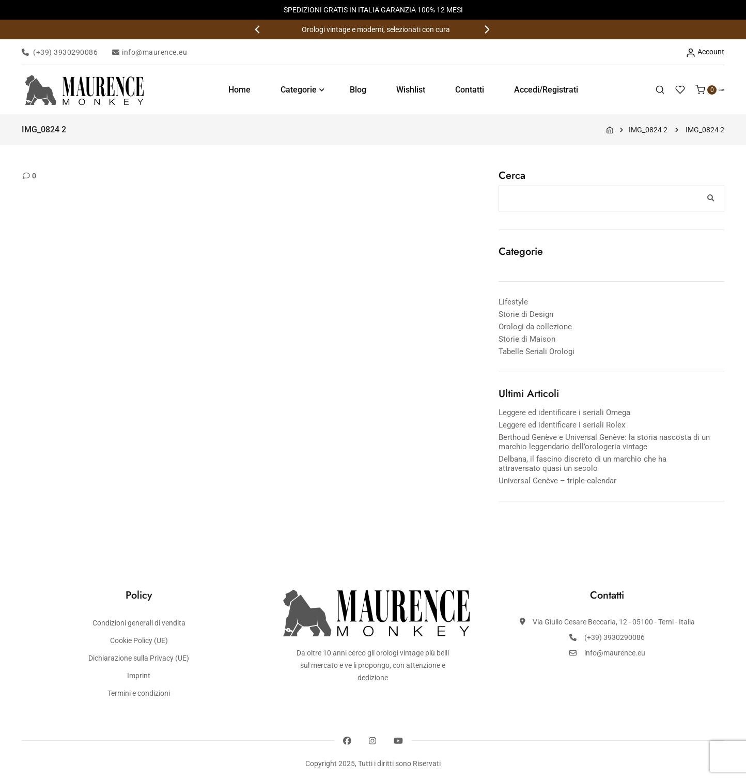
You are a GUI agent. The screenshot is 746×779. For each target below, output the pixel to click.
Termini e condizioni (138, 693)
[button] (258, 30)
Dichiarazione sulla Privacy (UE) (138, 658)
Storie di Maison (527, 339)
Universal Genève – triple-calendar (557, 480)
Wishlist (405, 90)
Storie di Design (526, 314)
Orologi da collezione (535, 326)
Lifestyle (513, 302)
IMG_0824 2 (648, 130)
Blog (353, 90)
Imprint (138, 675)
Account (705, 53)
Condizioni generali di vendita (138, 623)
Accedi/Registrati (541, 90)
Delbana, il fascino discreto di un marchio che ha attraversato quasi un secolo (582, 463)
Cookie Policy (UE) (139, 640)
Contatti (464, 90)
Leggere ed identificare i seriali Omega (564, 412)
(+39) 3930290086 (60, 52)
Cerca (512, 175)
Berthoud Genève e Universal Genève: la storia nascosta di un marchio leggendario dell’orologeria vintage (604, 442)
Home (234, 90)
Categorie (293, 90)
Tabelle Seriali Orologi (536, 351)
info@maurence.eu (149, 52)
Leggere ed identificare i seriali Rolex (562, 425)
